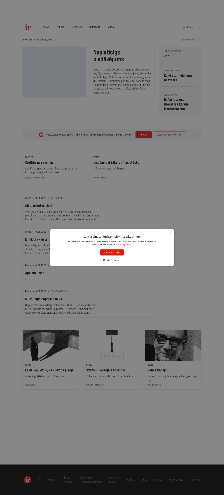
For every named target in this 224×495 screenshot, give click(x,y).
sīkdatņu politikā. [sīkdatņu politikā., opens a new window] (124, 244)
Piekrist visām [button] (112, 252)
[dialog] (112, 247)
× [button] (171, 232)
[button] (112, 260)
